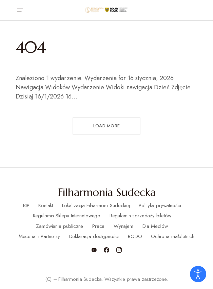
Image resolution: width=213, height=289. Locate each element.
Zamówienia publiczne (59, 226)
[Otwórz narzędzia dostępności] (198, 274)
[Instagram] (119, 250)
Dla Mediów (155, 226)
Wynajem (123, 226)
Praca (98, 226)
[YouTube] (94, 250)
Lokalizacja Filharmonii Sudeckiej (96, 205)
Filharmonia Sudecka (107, 192)
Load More (106, 126)
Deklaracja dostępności (94, 236)
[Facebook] (106, 250)
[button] (20, 10)
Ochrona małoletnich (172, 236)
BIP (26, 205)
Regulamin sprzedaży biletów (140, 215)
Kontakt (45, 205)
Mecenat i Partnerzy (39, 236)
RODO (135, 236)
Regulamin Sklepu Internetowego (67, 215)
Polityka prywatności (160, 205)
